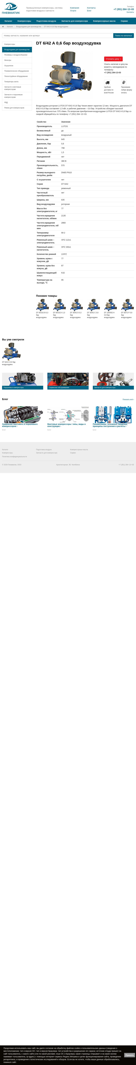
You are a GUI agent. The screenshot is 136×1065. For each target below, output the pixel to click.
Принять (129, 1055)
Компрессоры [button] (24, 21)
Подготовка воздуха (44, 450)
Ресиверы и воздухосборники (15, 55)
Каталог (10, 27)
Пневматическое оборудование (16, 71)
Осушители (8, 66)
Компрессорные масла (104, 21)
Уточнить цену (113, 59)
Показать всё (128, 399)
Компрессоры (9, 44)
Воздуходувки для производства (28, 27)
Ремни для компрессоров (14, 108)
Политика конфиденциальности (14, 457)
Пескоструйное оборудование (16, 76)
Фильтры (7, 60)
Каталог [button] (8, 21)
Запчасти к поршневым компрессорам (13, 96)
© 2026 (5, 465)
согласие (49, 1048)
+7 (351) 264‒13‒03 (124, 9)
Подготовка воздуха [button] (46, 21)
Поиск (123, 35)
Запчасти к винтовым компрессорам (12, 88)
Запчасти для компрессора (74, 21)
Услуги (73, 11)
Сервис (124, 21)
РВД (6, 102)
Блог (89, 11)
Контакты (91, 8)
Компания (74, 8)
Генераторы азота (11, 82)
